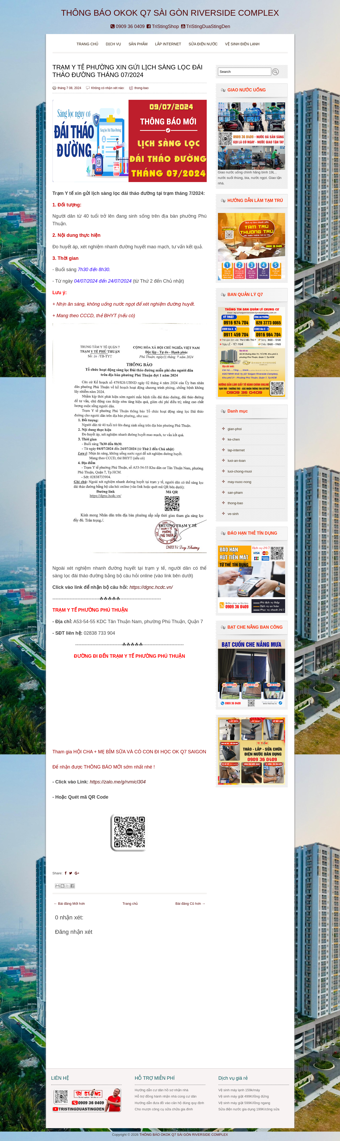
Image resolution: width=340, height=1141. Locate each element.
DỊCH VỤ (113, 44)
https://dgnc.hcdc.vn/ (151, 587)
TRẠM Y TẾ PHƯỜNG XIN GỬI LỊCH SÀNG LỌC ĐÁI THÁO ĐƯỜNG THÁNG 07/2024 (128, 71)
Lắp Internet (168, 44)
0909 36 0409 (128, 26)
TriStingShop (163, 26)
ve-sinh (233, 514)
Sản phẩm (138, 44)
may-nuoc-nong (239, 482)
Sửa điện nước (203, 44)
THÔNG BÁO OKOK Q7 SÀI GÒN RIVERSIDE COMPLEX (170, 13)
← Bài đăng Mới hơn (69, 904)
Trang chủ (87, 44)
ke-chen (234, 439)
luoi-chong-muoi (240, 471)
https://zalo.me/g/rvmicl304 (118, 782)
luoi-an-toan (237, 461)
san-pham (235, 493)
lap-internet (236, 450)
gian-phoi (235, 429)
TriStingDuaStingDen (205, 26)
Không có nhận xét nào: (108, 88)
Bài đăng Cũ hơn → (190, 904)
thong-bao (141, 88)
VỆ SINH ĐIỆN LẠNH (242, 44)
